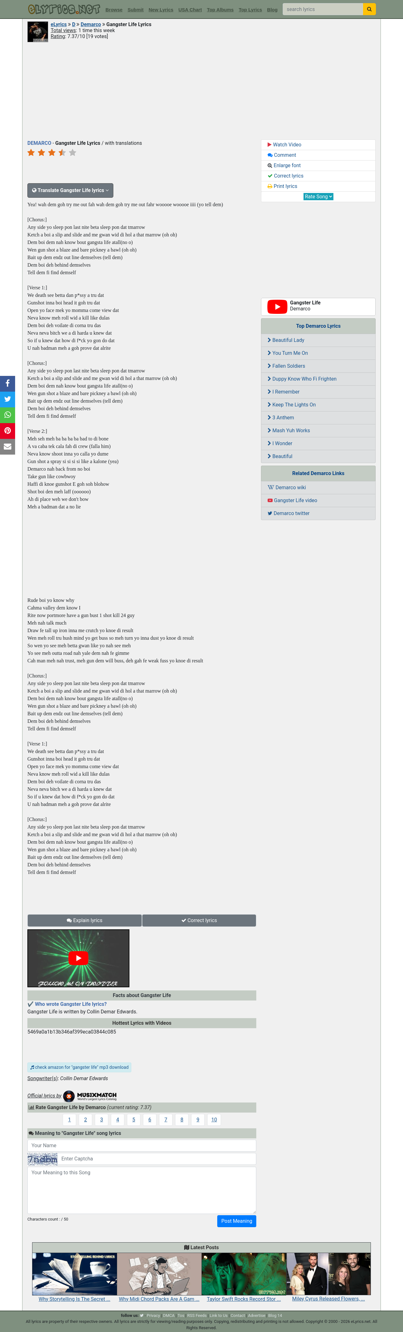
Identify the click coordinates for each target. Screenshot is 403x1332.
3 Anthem (281, 418)
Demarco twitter (288, 513)
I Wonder (280, 443)
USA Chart (190, 9)
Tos (181, 1315)
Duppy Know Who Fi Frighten (302, 379)
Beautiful (280, 456)
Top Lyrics (250, 9)
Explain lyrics (84, 920)
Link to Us (219, 1315)
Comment (282, 155)
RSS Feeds (197, 1315)
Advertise (256, 1315)
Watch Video (284, 145)
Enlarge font (284, 165)
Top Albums (220, 9)
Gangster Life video (292, 500)
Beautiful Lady (286, 340)
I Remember (283, 392)
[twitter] (142, 1315)
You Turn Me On (288, 353)
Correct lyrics (199, 920)
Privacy (153, 1315)
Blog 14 (275, 1315)
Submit (136, 9)
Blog (272, 9)
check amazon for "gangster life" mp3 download (79, 1067)
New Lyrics (161, 9)
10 (214, 1120)
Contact (238, 1315)
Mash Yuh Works (289, 431)
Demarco (91, 24)
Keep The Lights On (292, 405)
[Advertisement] (201, 90)
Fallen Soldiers (286, 366)
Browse (113, 9)
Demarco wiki (287, 487)
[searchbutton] (369, 9)
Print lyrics (282, 186)
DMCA (169, 1315)
